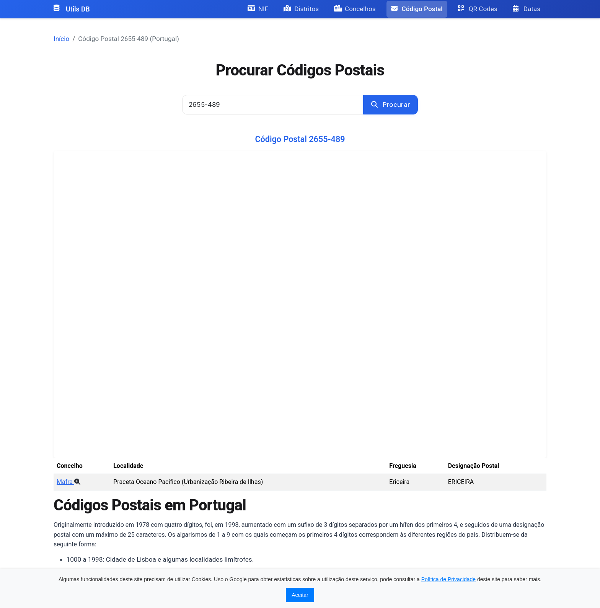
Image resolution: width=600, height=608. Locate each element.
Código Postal (417, 9)
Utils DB (72, 9)
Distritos (301, 9)
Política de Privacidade (448, 579)
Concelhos (355, 9)
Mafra (68, 481)
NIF (258, 9)
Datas (526, 9)
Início (61, 38)
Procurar (390, 104)
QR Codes (477, 9)
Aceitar (300, 595)
